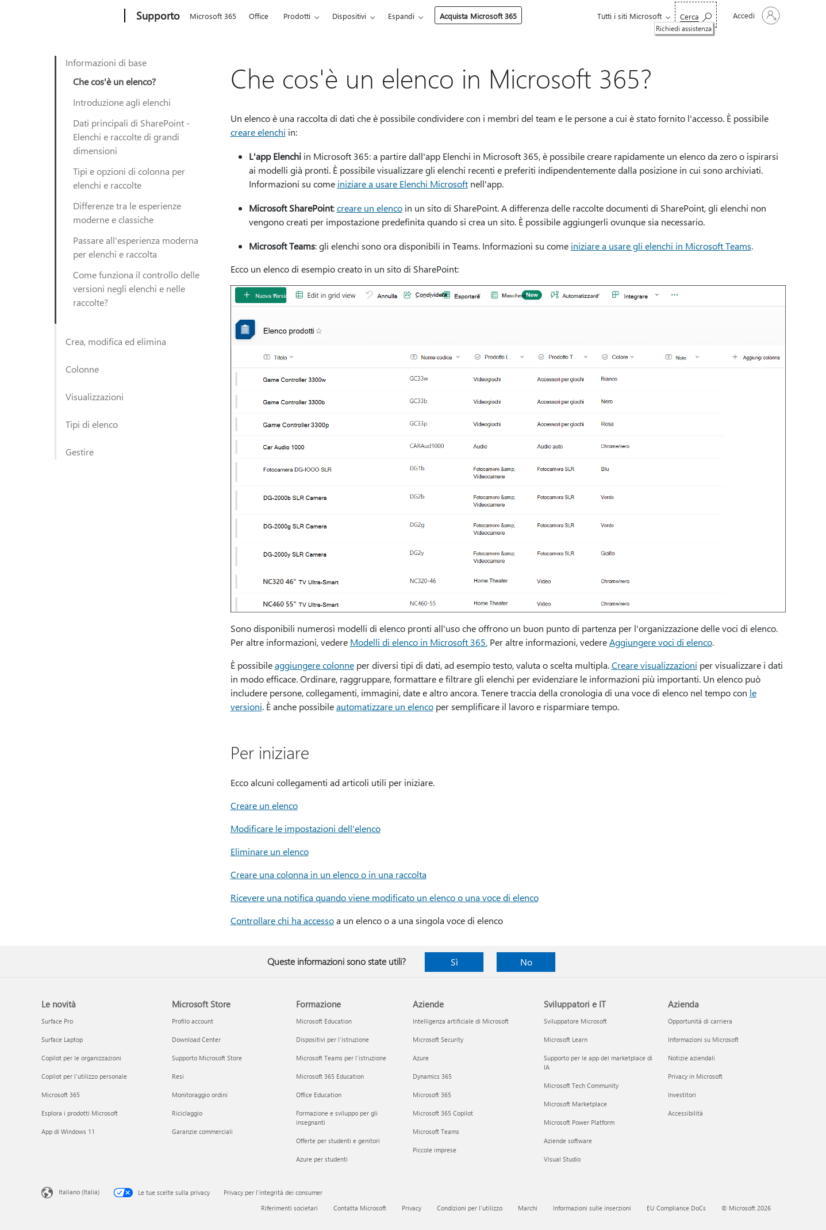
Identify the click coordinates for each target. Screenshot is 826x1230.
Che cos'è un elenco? (114, 81)
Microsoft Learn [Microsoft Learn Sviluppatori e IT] (565, 1039)
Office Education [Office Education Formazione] (318, 1094)
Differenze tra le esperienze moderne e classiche (127, 212)
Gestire (80, 452)
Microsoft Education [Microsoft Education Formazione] (324, 1021)
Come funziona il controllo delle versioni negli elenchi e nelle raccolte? (136, 288)
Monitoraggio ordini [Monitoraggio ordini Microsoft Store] (200, 1094)
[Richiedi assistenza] (696, 15)
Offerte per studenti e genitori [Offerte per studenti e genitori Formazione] (338, 1140)
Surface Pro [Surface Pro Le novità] (57, 1021)
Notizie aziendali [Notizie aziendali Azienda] (691, 1057)
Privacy (411, 1208)
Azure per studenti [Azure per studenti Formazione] (322, 1159)
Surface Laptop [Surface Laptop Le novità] (62, 1039)
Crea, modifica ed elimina (116, 341)
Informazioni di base (106, 62)
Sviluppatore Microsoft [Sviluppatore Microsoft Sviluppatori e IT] (575, 1021)
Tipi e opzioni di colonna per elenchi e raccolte (129, 178)
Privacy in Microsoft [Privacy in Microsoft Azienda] (695, 1076)
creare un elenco (369, 208)
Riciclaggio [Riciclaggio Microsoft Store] (187, 1113)
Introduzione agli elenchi (122, 102)
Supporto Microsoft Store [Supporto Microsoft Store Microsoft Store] (207, 1057)
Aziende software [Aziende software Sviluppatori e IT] (568, 1140)
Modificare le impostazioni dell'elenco (305, 828)
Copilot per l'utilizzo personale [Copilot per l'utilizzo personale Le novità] (84, 1076)
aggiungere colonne (314, 665)
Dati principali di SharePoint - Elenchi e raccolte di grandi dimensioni (131, 136)
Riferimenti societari (289, 1208)
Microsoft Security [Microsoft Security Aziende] (438, 1039)
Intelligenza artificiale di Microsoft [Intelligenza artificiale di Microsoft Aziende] (461, 1021)
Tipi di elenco (92, 424)
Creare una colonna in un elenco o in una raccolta (328, 874)
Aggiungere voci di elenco (660, 642)
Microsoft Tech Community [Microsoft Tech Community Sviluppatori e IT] (581, 1085)
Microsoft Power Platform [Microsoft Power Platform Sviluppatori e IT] (579, 1122)
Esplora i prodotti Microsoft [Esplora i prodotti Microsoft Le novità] (79, 1113)
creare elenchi (258, 132)
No (526, 962)
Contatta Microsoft (359, 1208)
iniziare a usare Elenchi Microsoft (402, 184)
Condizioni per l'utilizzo (469, 1208)
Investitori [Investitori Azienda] (682, 1094)
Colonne (82, 369)
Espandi (401, 16)
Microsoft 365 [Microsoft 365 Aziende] (432, 1094)
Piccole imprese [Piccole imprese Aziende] (434, 1149)
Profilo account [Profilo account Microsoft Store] (192, 1021)
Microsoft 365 (213, 16)
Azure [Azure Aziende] (421, 1057)
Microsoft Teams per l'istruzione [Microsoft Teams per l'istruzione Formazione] (341, 1057)
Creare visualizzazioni (654, 665)
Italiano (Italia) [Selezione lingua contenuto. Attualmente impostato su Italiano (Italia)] (79, 1191)
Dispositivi (349, 16)
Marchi (527, 1208)
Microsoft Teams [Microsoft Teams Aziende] (436, 1131)
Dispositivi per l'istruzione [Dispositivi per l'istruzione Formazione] (332, 1039)
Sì (454, 962)
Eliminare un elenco (269, 851)
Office (258, 16)
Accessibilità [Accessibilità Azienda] (685, 1113)
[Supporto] (156, 16)
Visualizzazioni (95, 396)
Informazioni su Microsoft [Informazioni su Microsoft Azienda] (703, 1039)
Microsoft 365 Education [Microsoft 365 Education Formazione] (330, 1076)
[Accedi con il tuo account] (755, 15)
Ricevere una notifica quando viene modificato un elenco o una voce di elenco (384, 897)
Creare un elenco (264, 805)
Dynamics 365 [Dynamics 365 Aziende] (432, 1076)
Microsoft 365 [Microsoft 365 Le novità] (60, 1094)
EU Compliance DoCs (676, 1208)
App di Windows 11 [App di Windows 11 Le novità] (68, 1131)
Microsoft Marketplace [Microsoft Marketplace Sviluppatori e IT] (575, 1103)
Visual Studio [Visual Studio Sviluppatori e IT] (562, 1159)
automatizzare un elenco (384, 706)
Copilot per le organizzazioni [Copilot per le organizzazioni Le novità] (81, 1057)
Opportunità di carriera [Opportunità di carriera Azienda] (700, 1021)
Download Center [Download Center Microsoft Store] (196, 1039)
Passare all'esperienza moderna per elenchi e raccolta (135, 247)
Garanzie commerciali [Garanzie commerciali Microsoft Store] (202, 1131)
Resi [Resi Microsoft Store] (178, 1076)
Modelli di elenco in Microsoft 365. (418, 642)
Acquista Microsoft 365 (478, 16)
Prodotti (296, 16)
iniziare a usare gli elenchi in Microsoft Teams (661, 246)
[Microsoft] (80, 16)
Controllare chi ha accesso (282, 920)
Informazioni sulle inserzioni (592, 1208)
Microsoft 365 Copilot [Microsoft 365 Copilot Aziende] (443, 1113)
